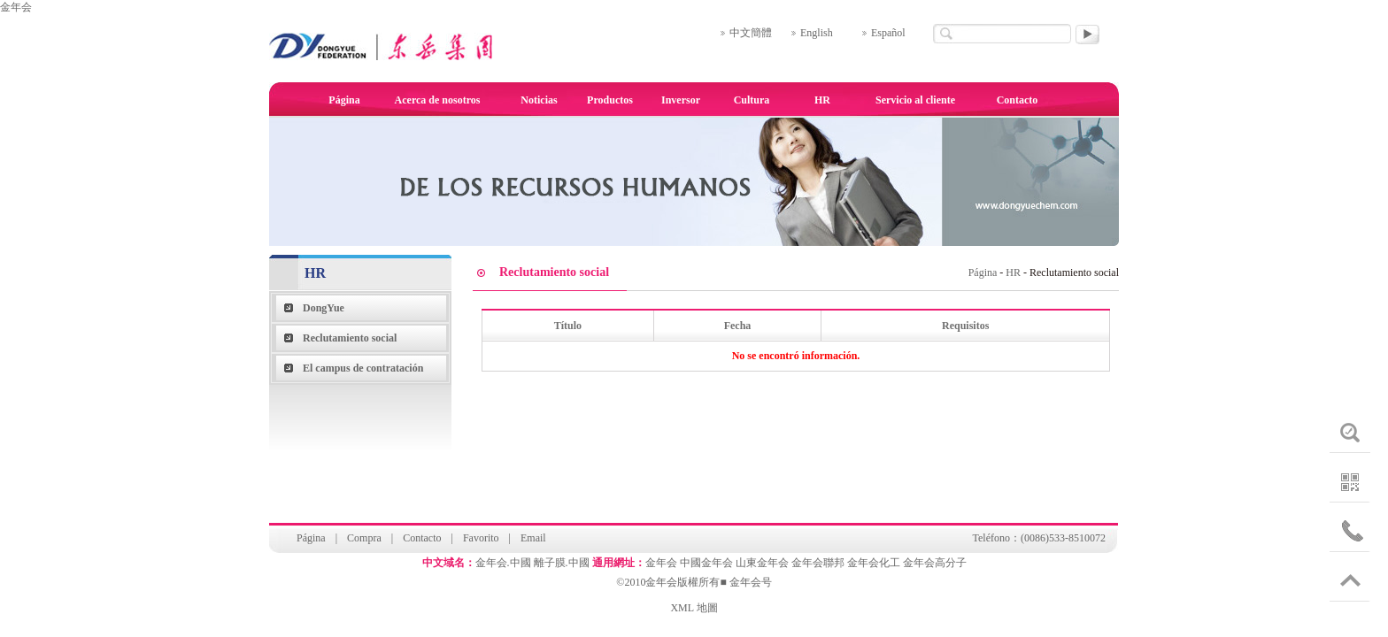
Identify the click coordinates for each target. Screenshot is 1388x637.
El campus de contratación (363, 368)
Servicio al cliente (915, 100)
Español (888, 33)
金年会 (16, 7)
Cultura (752, 100)
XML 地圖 (693, 608)
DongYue (323, 308)
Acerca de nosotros (438, 100)
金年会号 (750, 582)
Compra (364, 538)
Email (533, 538)
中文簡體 (750, 33)
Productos (610, 100)
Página (343, 100)
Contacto (1017, 100)
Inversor (680, 100)
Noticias (538, 100)
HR (822, 100)
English (816, 33)
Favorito (481, 538)
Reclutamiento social (350, 338)
